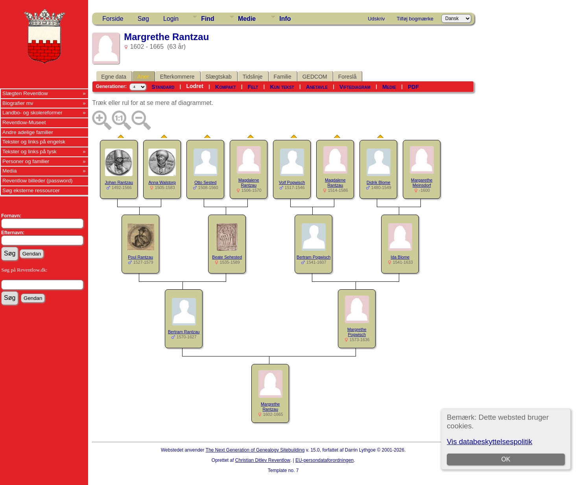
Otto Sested (205, 182)
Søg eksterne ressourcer (31, 190)
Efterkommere (177, 76)
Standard (162, 87)
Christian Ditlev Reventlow (262, 460)
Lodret (194, 86)
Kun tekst (282, 87)
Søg (143, 18)
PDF (413, 87)
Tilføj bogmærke (415, 19)
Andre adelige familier (27, 132)
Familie (282, 76)
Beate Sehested (227, 257)
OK (506, 459)
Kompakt (225, 87)
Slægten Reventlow (25, 93)
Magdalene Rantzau (248, 182)
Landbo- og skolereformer (32, 113)
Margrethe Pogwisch (357, 332)
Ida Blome (400, 257)
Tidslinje (253, 76)
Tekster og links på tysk (29, 151)
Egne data (113, 76)
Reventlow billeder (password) (37, 181)
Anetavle (317, 87)
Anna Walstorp (162, 182)
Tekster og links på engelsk (33, 142)
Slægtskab (219, 76)
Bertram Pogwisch (313, 257)
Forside (112, 18)
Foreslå (347, 76)
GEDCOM (314, 76)
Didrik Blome (378, 182)
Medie (247, 18)
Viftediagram (354, 87)
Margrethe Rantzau (270, 407)
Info (285, 18)
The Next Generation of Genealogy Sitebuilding (255, 450)
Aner (143, 76)
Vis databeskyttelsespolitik (489, 441)
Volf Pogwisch (292, 182)
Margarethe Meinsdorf (422, 182)
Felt (253, 87)
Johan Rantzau (119, 182)
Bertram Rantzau (184, 331)
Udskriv (376, 19)
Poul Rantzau (140, 257)
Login (171, 18)
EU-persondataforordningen (324, 460)
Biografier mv (17, 103)
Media (9, 171)
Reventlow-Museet (24, 122)
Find (207, 18)
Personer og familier (25, 161)
